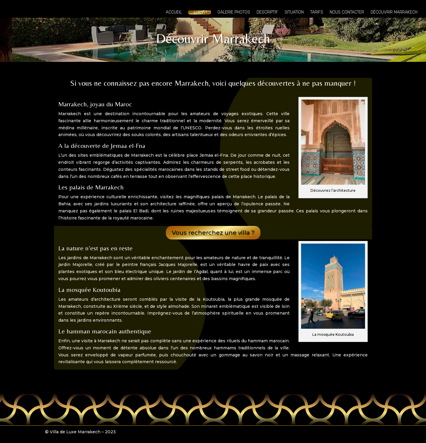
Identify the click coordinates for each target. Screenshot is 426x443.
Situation (294, 12)
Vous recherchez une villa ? (213, 232)
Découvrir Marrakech (394, 12)
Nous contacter (347, 12)
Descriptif (267, 12)
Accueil (174, 12)
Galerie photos (233, 12)
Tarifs (316, 12)
